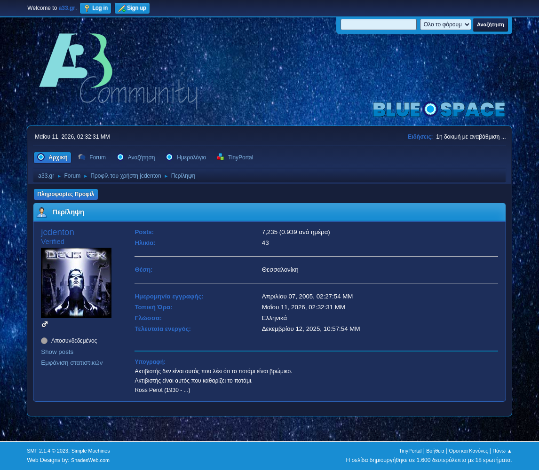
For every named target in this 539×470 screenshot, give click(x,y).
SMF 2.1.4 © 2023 (47, 451)
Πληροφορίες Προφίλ (65, 194)
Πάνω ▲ (502, 451)
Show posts (57, 351)
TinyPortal (410, 451)
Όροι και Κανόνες (468, 451)
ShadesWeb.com (90, 460)
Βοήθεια (435, 451)
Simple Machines (90, 451)
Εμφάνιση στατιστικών (72, 362)
